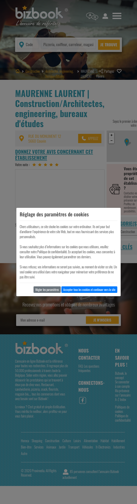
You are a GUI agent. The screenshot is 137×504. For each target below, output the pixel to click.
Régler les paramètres (47, 289)
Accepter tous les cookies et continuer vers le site (89, 289)
